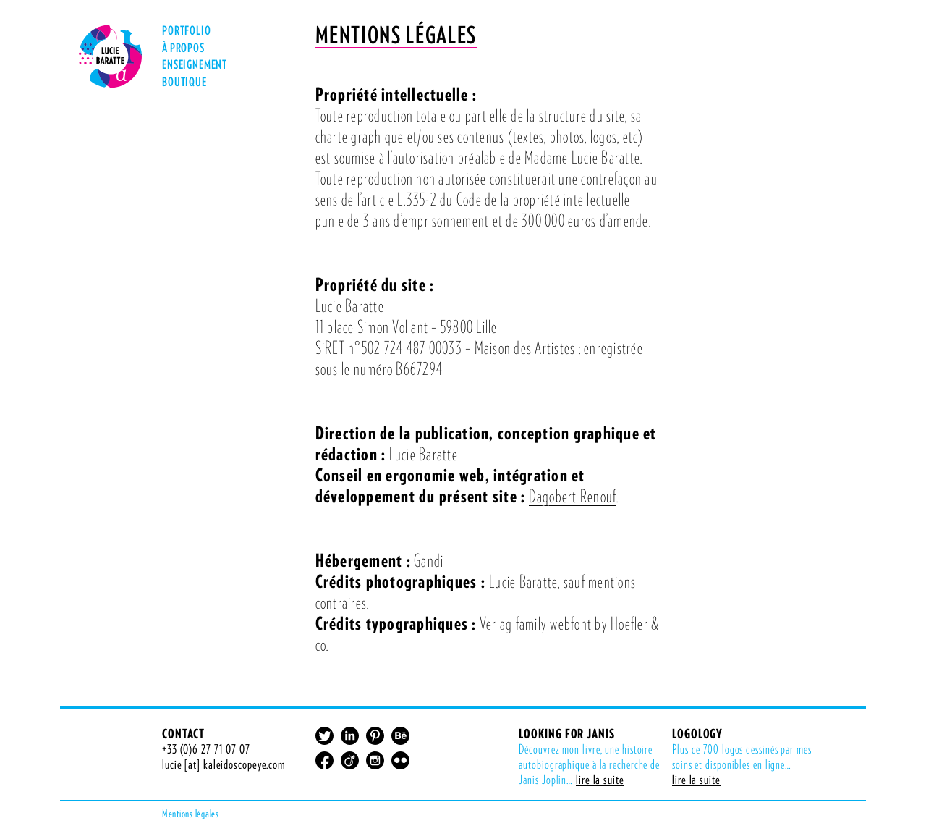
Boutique (184, 82)
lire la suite (600, 779)
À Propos (183, 49)
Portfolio (186, 32)
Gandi (428, 560)
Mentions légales (190, 813)
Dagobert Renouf (573, 496)
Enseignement (194, 66)
